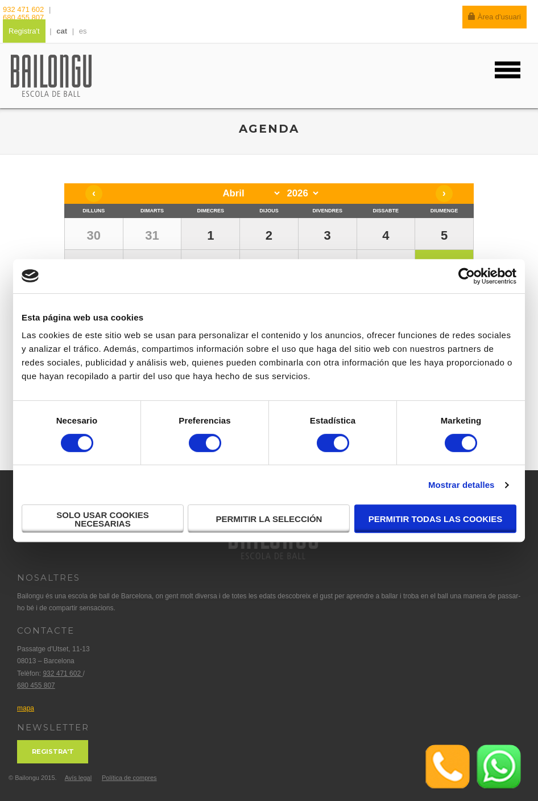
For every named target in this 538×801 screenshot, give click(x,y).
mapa (25, 708)
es (83, 31)
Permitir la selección (269, 519)
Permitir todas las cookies (436, 519)
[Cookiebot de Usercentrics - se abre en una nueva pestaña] (466, 276)
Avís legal (78, 777)
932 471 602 (24, 9)
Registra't (24, 31)
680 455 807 (23, 17)
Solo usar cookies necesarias (102, 519)
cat (61, 31)
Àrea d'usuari (494, 17)
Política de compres (129, 777)
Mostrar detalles (461, 485)
